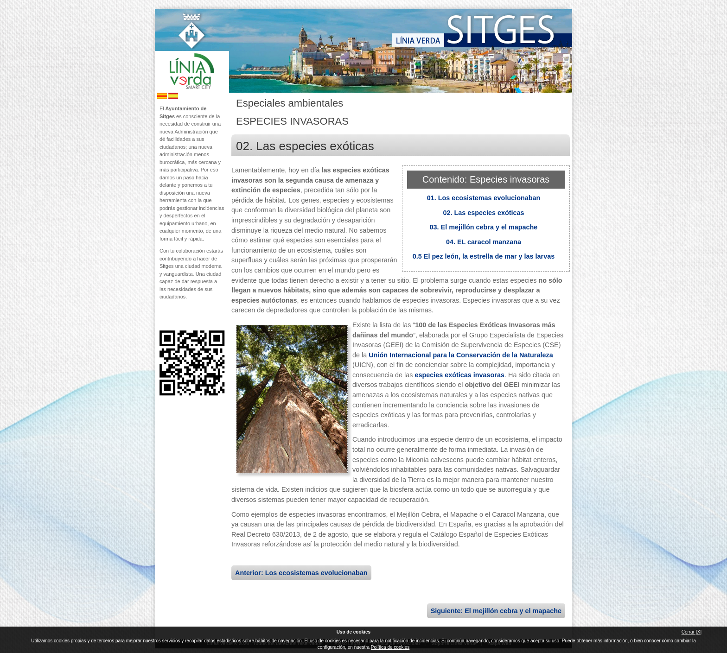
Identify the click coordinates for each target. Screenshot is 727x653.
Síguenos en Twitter (178, 315)
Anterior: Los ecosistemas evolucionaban (301, 573)
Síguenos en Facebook (162, 315)
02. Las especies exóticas (483, 212)
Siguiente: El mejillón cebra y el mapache (496, 611)
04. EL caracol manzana (483, 242)
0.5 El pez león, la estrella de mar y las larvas (484, 256)
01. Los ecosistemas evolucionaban (484, 198)
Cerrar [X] (691, 631)
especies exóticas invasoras (459, 375)
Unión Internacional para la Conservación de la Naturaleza (461, 355)
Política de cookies (390, 647)
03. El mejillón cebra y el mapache (484, 227)
